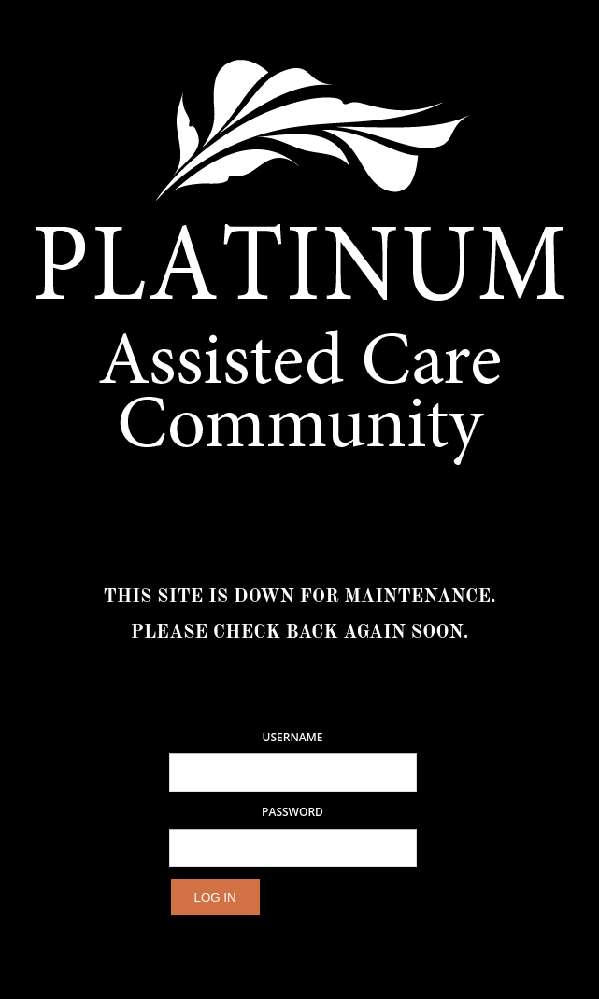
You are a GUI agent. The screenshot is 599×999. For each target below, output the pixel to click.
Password (292, 812)
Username (293, 737)
